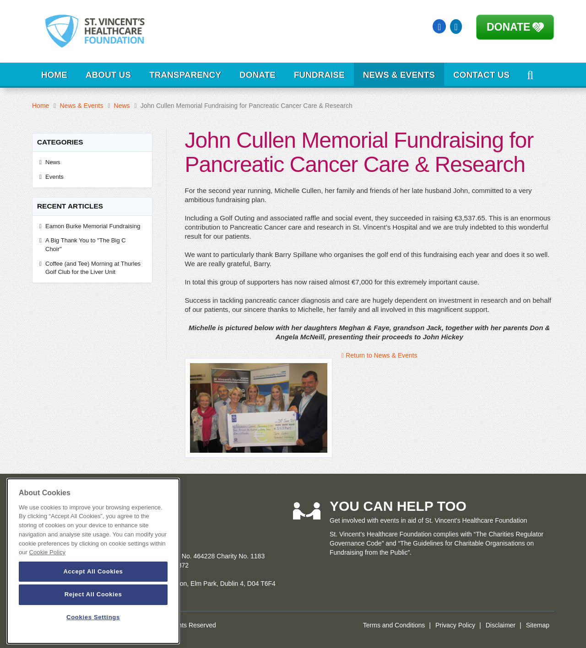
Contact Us (481, 75)
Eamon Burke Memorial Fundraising (92, 226)
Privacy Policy (455, 625)
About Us (108, 75)
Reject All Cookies (93, 594)
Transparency (185, 75)
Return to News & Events (379, 355)
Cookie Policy (47, 552)
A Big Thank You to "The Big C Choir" (85, 244)
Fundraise (319, 75)
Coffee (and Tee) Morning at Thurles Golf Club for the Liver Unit (93, 268)
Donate (508, 27)
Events (54, 176)
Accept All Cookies (93, 571)
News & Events (399, 75)
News (122, 105)
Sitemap (537, 625)
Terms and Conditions (394, 625)
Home (54, 75)
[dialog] (93, 561)
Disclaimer (500, 625)
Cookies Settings (93, 617)
